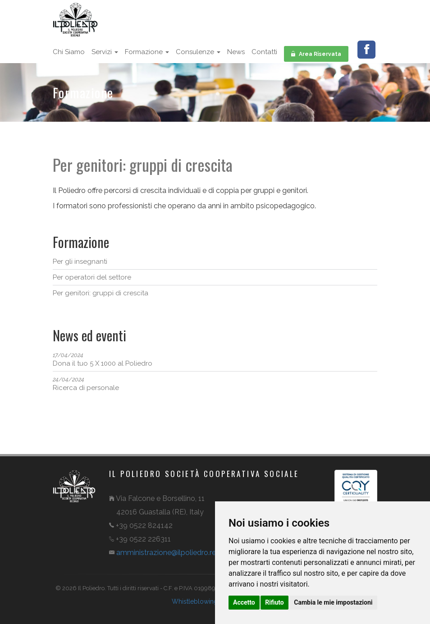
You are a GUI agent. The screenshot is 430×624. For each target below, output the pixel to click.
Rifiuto (274, 602)
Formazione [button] (147, 52)
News (236, 52)
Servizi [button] (104, 52)
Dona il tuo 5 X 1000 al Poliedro (102, 359)
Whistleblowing (195, 601)
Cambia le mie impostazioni (333, 602)
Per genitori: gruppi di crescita (100, 293)
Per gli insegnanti (80, 261)
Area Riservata (316, 53)
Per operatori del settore (92, 277)
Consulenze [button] (198, 52)
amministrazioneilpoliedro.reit (168, 552)
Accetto (244, 602)
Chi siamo (69, 52)
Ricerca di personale (86, 384)
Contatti (264, 52)
